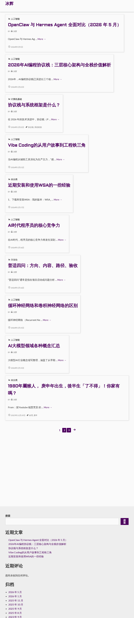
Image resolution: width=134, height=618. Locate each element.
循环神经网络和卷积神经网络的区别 (43, 306)
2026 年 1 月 (15, 596)
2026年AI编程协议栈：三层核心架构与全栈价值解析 (59, 65)
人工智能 (15, 19)
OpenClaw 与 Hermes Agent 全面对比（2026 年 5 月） (64, 25)
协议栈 (31, 127)
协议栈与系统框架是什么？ (34, 105)
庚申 (35, 415)
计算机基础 (16, 99)
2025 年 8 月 (15, 612)
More (42, 39)
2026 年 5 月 (15, 592)
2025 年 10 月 (15, 604)
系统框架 (38, 127)
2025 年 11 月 (15, 600)
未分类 (14, 179)
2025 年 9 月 (15, 608)
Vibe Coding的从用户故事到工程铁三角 (47, 146)
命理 (31, 415)
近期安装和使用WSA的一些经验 (39, 186)
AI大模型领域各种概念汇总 (34, 346)
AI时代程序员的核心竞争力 (34, 226)
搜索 (7, 515)
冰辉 (13, 31)
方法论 (14, 259)
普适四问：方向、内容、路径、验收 (43, 266)
